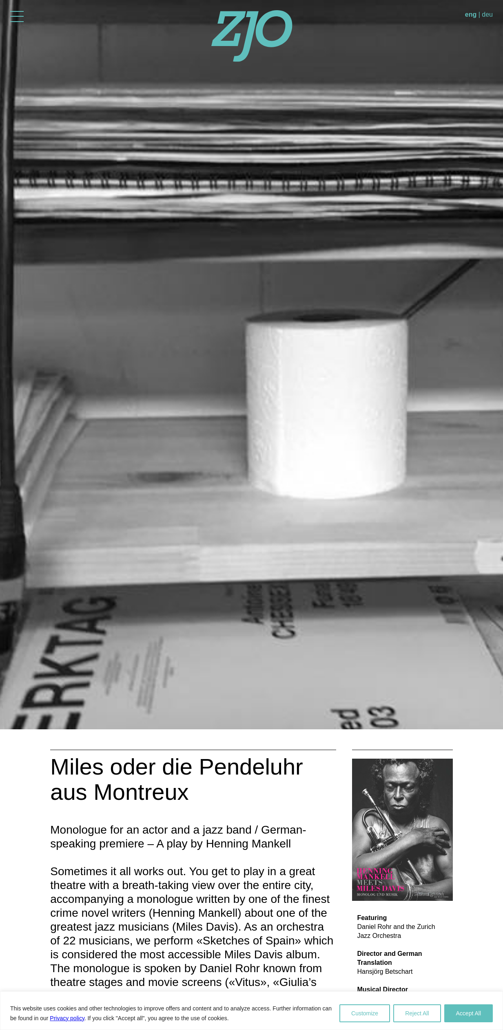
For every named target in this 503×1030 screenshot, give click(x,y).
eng (470, 14)
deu (487, 14)
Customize (364, 1013)
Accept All (468, 1013)
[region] (251, 1010)
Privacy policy (67, 1018)
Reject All (417, 1013)
